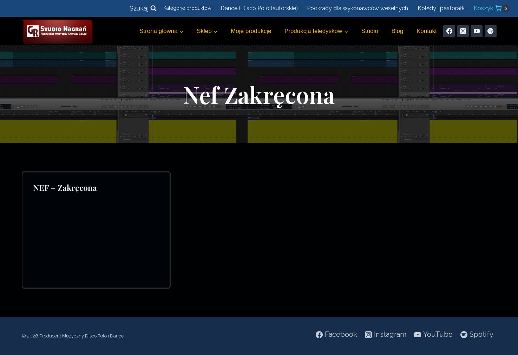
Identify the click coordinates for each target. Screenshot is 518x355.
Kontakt (427, 31)
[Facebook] (449, 31)
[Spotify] (491, 31)
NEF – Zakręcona (65, 187)
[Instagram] (463, 31)
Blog (398, 31)
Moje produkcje (251, 31)
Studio (369, 31)
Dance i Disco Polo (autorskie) (259, 8)
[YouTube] (477, 31)
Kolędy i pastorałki (442, 8)
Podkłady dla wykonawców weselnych (357, 8)
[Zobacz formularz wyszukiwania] (143, 8)
